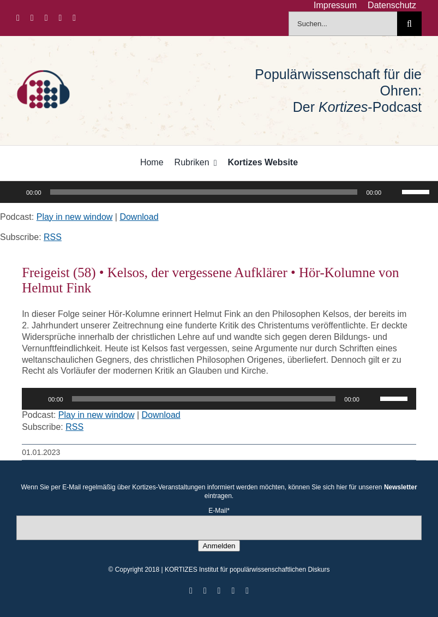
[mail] (74, 18)
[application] (219, 192)
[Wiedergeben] (14, 192)
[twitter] (32, 18)
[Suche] (409, 23)
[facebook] (18, 18)
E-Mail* (219, 510)
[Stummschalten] (393, 192)
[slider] (204, 192)
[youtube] (60, 18)
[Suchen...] (343, 23)
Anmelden (218, 546)
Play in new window (75, 216)
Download (138, 216)
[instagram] (46, 18)
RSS (53, 237)
